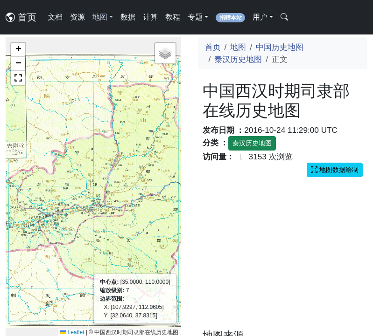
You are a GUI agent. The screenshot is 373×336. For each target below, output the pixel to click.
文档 (55, 17)
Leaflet (72, 332)
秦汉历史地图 (238, 59)
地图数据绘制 (335, 169)
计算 (150, 17)
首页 (21, 17)
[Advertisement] (283, 261)
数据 (127, 17)
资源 (77, 17)
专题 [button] (195, 17)
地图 (238, 47)
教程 (172, 17)
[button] (18, 50)
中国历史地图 (279, 47)
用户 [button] (260, 17)
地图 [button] (99, 17)
